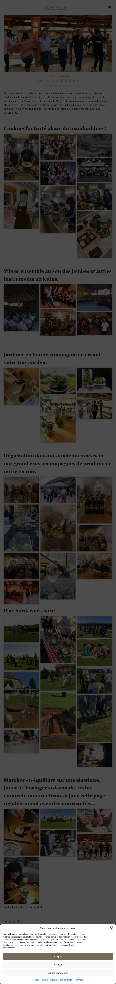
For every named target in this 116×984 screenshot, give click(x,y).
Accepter (58, 956)
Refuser (58, 964)
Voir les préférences (58, 973)
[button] (111, 928)
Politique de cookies (40, 980)
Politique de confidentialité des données (66, 980)
